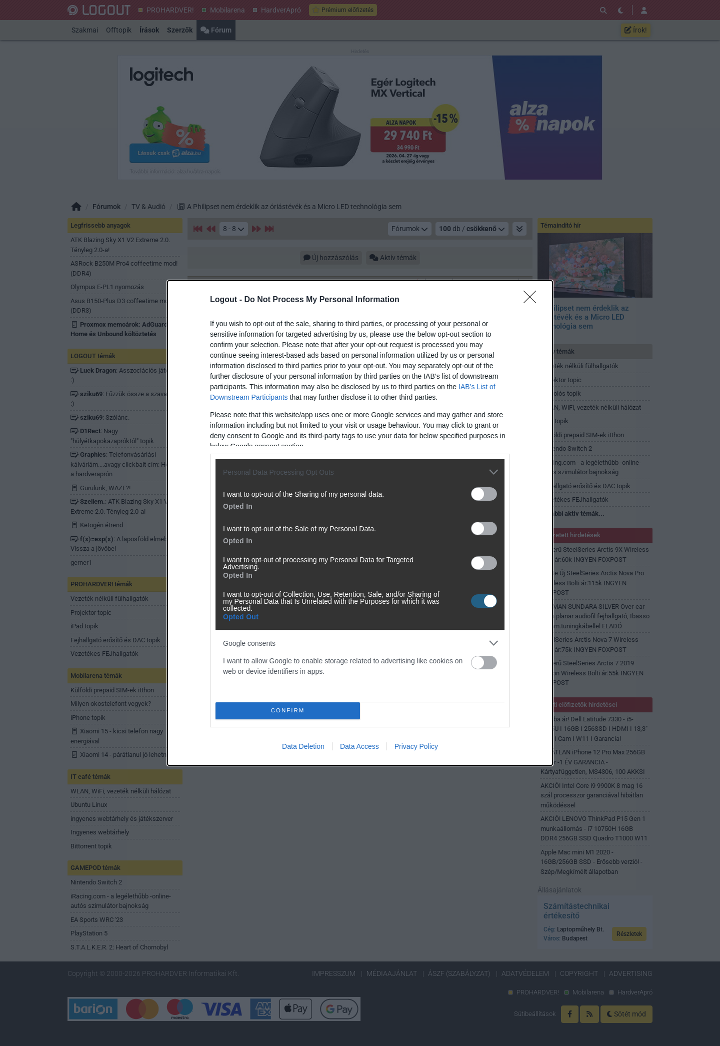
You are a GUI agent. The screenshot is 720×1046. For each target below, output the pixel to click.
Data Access (359, 746)
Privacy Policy (416, 746)
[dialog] (360, 523)
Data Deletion (303, 746)
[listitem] (360, 472)
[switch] (484, 494)
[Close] (533, 300)
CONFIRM (287, 710)
